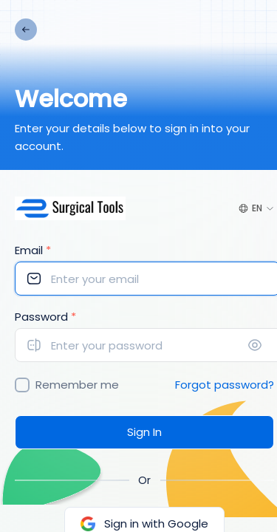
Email (33, 250)
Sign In (144, 432)
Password (45, 316)
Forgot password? (224, 384)
